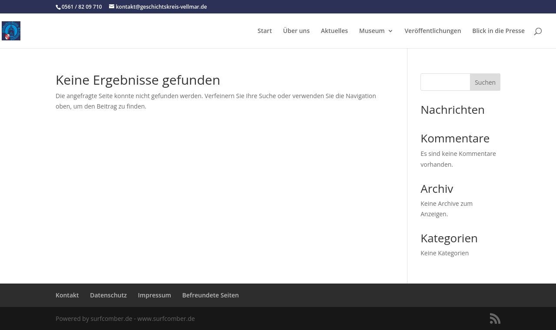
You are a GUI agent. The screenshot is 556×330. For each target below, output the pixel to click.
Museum (372, 31)
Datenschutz (108, 295)
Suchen (485, 82)
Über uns (296, 31)
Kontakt (67, 295)
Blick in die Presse (498, 31)
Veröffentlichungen (432, 31)
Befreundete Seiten (210, 295)
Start (265, 31)
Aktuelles (334, 31)
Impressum (154, 295)
